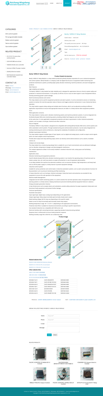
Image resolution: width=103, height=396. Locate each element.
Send (49, 335)
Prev (32, 49)
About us (59, 3)
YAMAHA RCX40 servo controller (15, 65)
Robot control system (12, 40)
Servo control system (11, 43)
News (84, 3)
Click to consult (81, 55)
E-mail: (43, 323)
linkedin (88, 59)
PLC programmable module (13, 37)
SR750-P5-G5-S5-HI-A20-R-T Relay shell (87, 383)
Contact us (92, 3)
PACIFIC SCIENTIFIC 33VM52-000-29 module (63, 383)
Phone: (43, 319)
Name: (43, 316)
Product (67, 3)
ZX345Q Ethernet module (13, 71)
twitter (77, 59)
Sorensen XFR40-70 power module (16, 68)
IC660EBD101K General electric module (87, 363)
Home (51, 3)
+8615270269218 (16, 88)
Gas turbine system (46, 29)
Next (60, 49)
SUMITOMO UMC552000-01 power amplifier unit (82, 299)
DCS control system (11, 34)
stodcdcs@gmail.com (74, 49)
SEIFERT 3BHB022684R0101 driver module (49, 299)
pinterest (82, 59)
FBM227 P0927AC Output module (40, 383)
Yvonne (11, 85)
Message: (42, 327)
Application (76, 3)
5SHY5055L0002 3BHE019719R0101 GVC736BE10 (63, 363)
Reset (55, 335)
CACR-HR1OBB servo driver (14, 61)
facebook (72, 59)
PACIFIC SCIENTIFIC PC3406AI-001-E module (39, 363)
